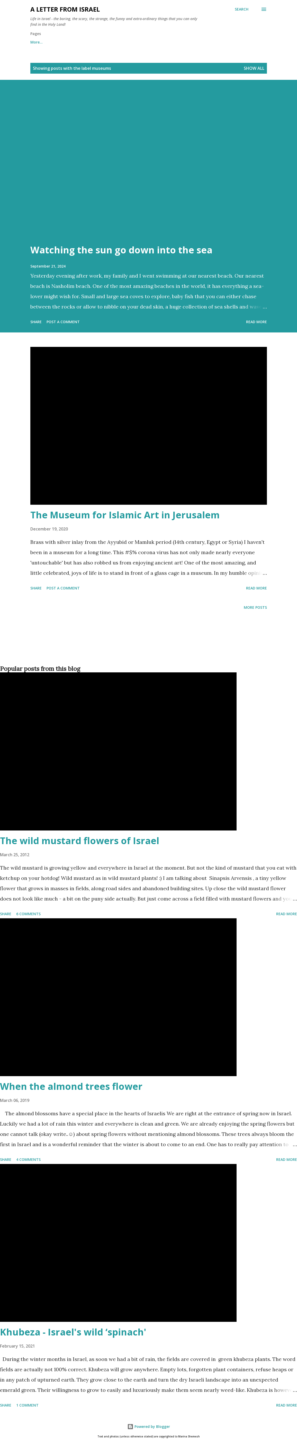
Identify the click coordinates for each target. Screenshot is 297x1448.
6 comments (28, 913)
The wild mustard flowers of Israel (79, 840)
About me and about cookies (56, 42)
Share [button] (36, 321)
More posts (255, 607)
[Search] (241, 9)
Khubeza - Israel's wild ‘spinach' (73, 1332)
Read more (256, 321)
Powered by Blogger (148, 1426)
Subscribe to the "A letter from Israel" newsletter (172, 42)
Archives (105, 42)
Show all (254, 68)
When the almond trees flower (71, 1086)
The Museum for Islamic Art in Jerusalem (125, 515)
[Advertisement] (147, 646)
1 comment (27, 1405)
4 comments (28, 1159)
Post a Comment (63, 321)
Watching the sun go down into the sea (121, 250)
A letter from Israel (65, 9)
